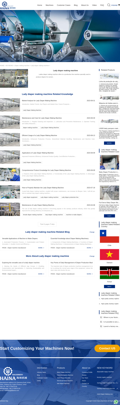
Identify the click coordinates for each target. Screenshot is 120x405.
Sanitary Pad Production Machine (107, 389)
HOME (2, 65)
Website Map (4, 401)
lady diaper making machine (54, 214)
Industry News (41, 372)
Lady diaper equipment (30, 197)
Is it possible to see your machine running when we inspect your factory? (110, 322)
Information (42, 368)
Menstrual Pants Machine (65, 380)
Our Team (85, 378)
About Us (86, 368)
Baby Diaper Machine (63, 372)
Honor (84, 380)
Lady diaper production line (70, 197)
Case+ (110, 216)
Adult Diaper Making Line (105, 394)
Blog (38, 375)
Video (39, 380)
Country (84, 386)
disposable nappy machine (105, 372)
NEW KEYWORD (105, 368)
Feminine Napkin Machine (65, 375)
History (84, 375)
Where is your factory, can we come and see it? (110, 317)
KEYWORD (9, 65)
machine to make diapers (74, 214)
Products (61, 368)
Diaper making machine (22, 65)
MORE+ (109, 143)
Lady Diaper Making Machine (32, 110)
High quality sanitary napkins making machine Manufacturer (109, 299)
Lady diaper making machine (40, 65)
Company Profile (87, 372)
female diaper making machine (32, 214)
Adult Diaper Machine (63, 378)
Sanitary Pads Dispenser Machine (107, 383)
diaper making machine (30, 127)
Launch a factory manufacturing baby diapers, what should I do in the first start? (110, 326)
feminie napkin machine (104, 378)
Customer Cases (42, 378)
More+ (110, 286)
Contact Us (85, 383)
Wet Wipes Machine (63, 383)
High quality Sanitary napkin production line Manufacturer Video (108, 304)
